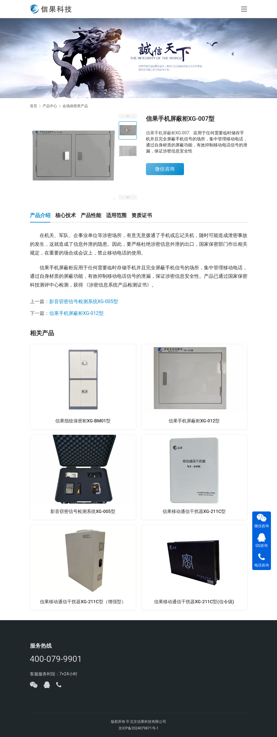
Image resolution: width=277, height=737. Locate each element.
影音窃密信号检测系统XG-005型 (83, 301)
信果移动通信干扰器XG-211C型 (194, 513)
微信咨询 (165, 169)
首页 (33, 106)
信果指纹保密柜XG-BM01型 (83, 422)
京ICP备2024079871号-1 (138, 728)
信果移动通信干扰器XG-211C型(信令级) (194, 605)
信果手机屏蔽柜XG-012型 (76, 313)
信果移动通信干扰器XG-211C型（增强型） (83, 605)
